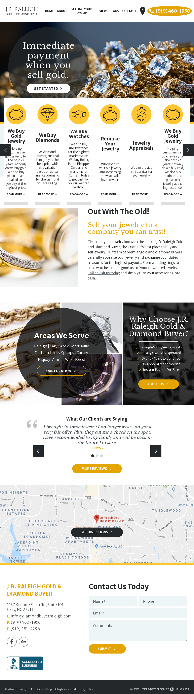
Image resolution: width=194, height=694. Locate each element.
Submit (108, 649)
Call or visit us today (104, 273)
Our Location (58, 370)
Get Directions (94, 533)
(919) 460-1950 (26, 622)
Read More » (33, 184)
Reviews (105, 11)
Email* (99, 613)
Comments (102, 626)
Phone (148, 602)
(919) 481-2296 (25, 629)
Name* (99, 602)
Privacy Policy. (85, 690)
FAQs (118, 11)
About (63, 11)
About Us (156, 384)
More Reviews (94, 469)
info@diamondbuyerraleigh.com (41, 616)
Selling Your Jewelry (83, 11)
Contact (132, 11)
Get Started (48, 88)
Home (50, 11)
